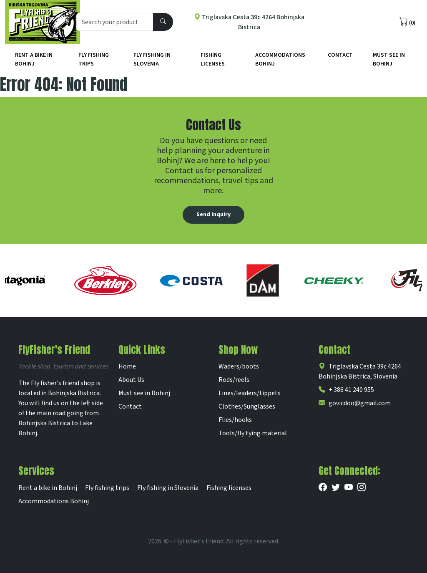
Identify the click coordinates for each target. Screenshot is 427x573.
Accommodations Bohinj (280, 59)
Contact (340, 55)
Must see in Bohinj (144, 393)
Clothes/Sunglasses (247, 406)
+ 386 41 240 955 (346, 389)
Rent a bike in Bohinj (34, 59)
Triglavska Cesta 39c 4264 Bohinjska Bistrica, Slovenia (360, 371)
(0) (407, 22)
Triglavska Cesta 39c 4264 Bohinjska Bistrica (249, 22)
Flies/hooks (235, 419)
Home (127, 366)
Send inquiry (213, 214)
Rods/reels (234, 379)
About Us (131, 379)
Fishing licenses (213, 59)
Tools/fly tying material (253, 433)
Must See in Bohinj (389, 59)
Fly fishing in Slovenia (152, 59)
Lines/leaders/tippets (250, 393)
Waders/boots (239, 366)
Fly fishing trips (93, 59)
